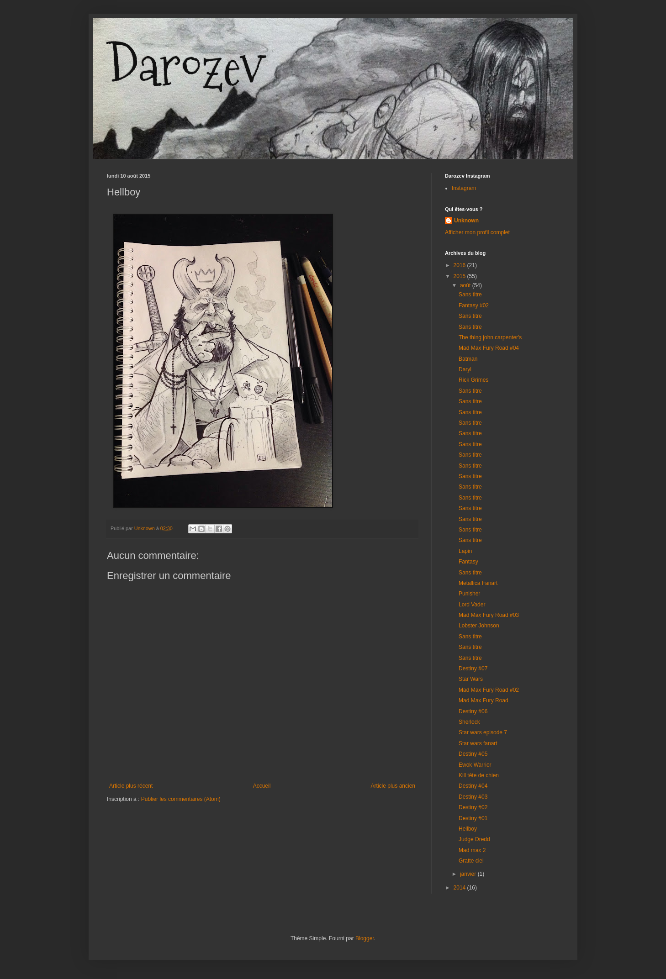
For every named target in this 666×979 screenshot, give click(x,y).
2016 (460, 265)
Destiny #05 (473, 754)
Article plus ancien (393, 786)
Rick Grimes (473, 380)
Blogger (364, 938)
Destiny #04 (473, 786)
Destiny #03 (473, 797)
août (466, 285)
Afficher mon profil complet (477, 232)
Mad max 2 (472, 850)
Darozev (185, 66)
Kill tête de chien (479, 775)
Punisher (469, 593)
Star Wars (471, 679)
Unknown (466, 220)
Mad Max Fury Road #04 (489, 348)
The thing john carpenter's (490, 337)
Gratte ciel (471, 861)
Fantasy (468, 561)
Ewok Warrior (475, 765)
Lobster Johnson (479, 625)
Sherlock (469, 722)
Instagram (464, 188)
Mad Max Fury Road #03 (489, 615)
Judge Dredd (474, 839)
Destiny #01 (473, 818)
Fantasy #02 (474, 305)
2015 (460, 276)
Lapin (465, 551)
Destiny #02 (473, 807)
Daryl (465, 369)
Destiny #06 (473, 711)
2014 (460, 887)
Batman (468, 359)
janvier (469, 874)
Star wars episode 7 (483, 732)
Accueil (262, 786)
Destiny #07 (473, 668)
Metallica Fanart (478, 583)
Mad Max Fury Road (483, 700)
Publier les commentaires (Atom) (181, 799)
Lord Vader (472, 604)
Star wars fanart (478, 743)
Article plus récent (131, 786)
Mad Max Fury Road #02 (489, 690)
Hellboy (468, 829)
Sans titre (470, 294)
